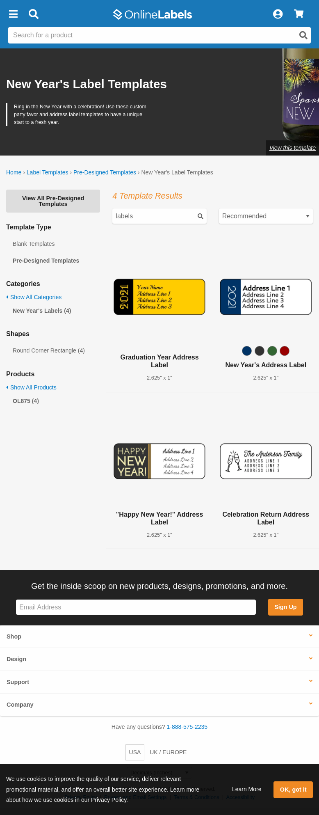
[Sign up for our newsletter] (136, 607)
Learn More (247, 789)
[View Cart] (299, 14)
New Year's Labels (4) (42, 310)
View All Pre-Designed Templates (53, 201)
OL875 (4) (26, 401)
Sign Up (285, 607)
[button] (13, 14)
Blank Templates (34, 243)
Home (13, 172)
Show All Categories (34, 297)
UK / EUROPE (168, 752)
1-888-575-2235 (187, 726)
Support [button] (18, 682)
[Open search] (303, 35)
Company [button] (20, 704)
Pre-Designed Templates (104, 172)
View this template (292, 147)
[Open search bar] (33, 14)
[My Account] (277, 14)
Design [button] (16, 659)
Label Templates (47, 172)
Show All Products (31, 387)
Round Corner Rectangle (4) (49, 350)
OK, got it (293, 789)
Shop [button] (14, 636)
